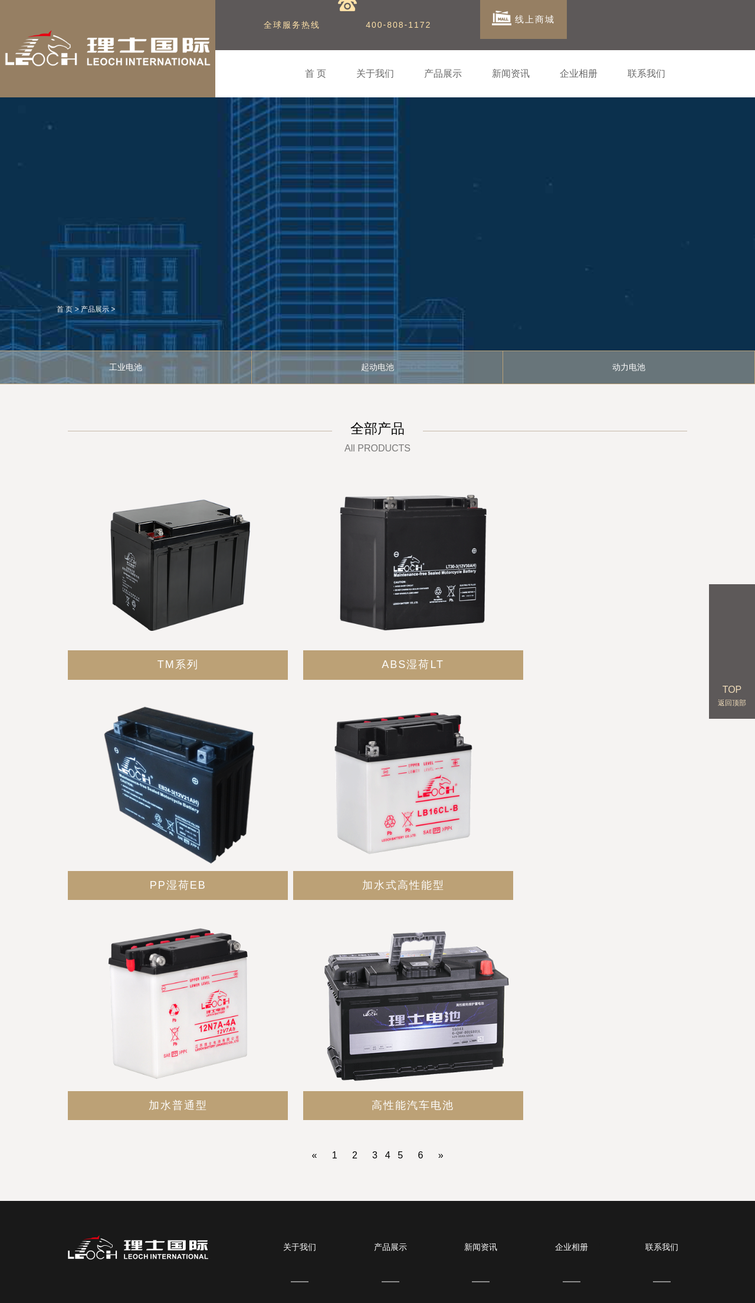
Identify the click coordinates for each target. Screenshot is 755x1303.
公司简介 (299, 1048)
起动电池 (377, 363)
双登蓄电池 (248, 1283)
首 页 (315, 73)
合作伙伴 (571, 1048)
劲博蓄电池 (204, 1283)
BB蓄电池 (289, 1283)
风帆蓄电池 (626, 1283)
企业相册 (579, 73)
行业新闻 (480, 1072)
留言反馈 (661, 1072)
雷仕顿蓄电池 (404, 1283)
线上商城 (524, 23)
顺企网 (321, 1283)
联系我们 (646, 73)
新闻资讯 (511, 73)
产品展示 (443, 73)
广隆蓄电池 (357, 1283)
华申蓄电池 (496, 1283)
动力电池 (390, 1096)
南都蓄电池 (452, 1283)
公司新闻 (480, 1048)
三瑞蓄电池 (539, 1283)
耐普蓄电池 (670, 1283)
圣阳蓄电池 (582, 1283)
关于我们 (375, 73)
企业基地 (571, 1072)
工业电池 (125, 363)
